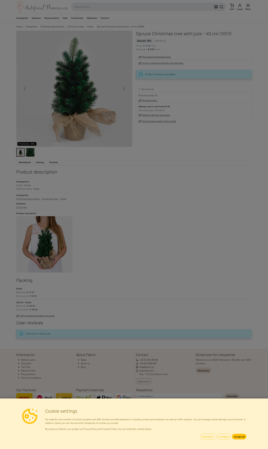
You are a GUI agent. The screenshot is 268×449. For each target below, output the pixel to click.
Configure (224, 436)
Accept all (239, 436)
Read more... (208, 436)
